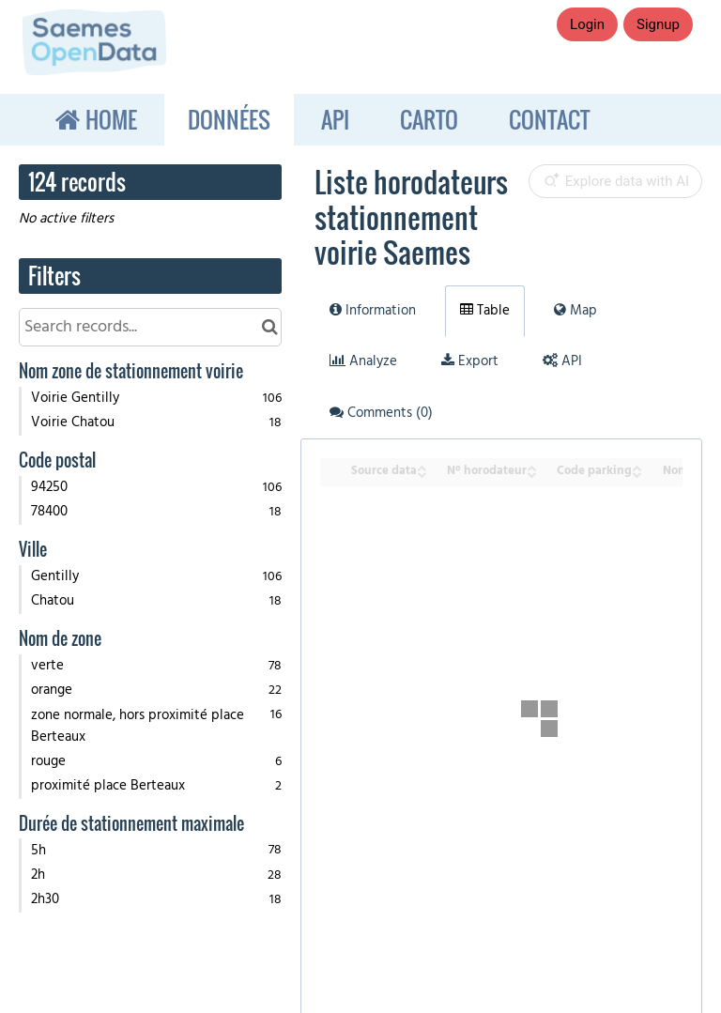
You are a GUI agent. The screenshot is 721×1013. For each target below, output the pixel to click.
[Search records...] (150, 327)
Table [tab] (485, 310)
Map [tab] (575, 310)
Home (109, 119)
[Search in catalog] (270, 327)
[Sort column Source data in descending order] (421, 472)
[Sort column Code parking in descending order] (636, 472)
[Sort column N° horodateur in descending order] (531, 472)
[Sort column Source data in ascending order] (421, 466)
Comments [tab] (381, 413)
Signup (658, 24)
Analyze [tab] (363, 361)
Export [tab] (470, 361)
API (335, 119)
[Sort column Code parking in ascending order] (636, 466)
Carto (429, 119)
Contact (549, 119)
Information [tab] (373, 310)
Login (587, 24)
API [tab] (562, 361)
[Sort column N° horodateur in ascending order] (531, 466)
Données (229, 119)
